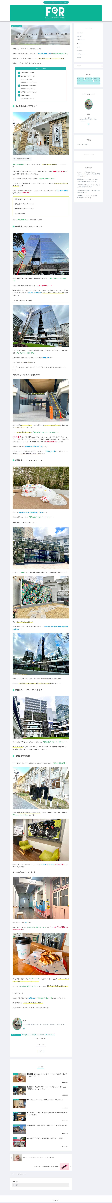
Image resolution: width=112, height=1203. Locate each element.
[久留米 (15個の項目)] (89, 81)
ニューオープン (30, 1035)
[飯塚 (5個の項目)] (88, 83)
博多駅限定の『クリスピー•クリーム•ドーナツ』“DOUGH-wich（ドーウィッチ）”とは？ (87, 180)
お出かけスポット (16, 1035)
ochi (24, 1021)
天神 (23, 1035)
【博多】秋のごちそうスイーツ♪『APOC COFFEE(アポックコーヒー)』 (87, 196)
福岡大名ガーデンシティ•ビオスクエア (30, 82)
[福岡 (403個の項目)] (80, 78)
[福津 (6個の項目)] (97, 81)
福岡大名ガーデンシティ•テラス (29, 92)
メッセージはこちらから (83, 144)
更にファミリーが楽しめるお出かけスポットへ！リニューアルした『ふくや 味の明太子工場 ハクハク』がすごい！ (88, 174)
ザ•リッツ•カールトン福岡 (27, 79)
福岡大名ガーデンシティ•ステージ (29, 89)
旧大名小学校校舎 (25, 96)
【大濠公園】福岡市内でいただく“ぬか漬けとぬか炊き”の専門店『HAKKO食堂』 (88, 185)
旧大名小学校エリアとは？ (28, 72)
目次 (40, 68)
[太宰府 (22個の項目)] (81, 81)
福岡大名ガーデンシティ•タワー (29, 76)
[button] (101, 66)
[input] (88, 66)
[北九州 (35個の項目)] (89, 78)
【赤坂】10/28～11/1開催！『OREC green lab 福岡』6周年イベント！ (88, 191)
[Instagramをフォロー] (24, 1029)
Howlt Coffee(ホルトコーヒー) (28, 99)
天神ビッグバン (50, 1035)
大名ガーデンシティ (40, 1035)
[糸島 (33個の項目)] (96, 78)
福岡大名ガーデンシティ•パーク (29, 86)
